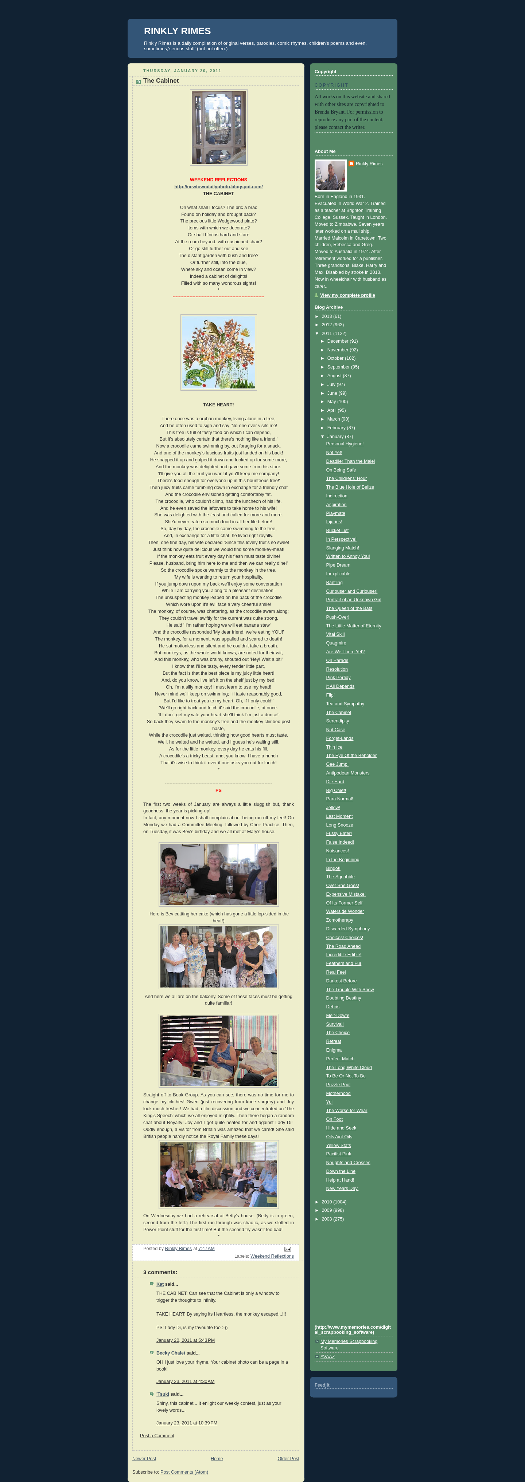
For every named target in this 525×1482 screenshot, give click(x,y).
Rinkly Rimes (369, 163)
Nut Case (336, 729)
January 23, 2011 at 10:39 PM (186, 1423)
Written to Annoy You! (348, 556)
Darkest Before (341, 981)
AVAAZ (327, 1356)
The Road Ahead (343, 946)
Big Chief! (336, 790)
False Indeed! (340, 842)
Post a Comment (157, 1435)
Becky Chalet (170, 1353)
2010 (328, 1202)
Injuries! (334, 521)
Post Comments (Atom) (184, 1472)
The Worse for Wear (347, 1110)
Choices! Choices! (344, 937)
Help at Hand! (340, 1180)
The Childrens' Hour (346, 478)
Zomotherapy (339, 920)
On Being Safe (341, 470)
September (339, 367)
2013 (328, 316)
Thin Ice (334, 747)
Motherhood (338, 1093)
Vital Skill (335, 634)
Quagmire (336, 643)
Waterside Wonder (345, 911)
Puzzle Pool (338, 1084)
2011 (328, 333)
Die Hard (335, 781)
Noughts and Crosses (348, 1162)
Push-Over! (338, 617)
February (337, 427)
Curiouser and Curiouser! (352, 591)
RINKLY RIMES (177, 30)
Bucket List (337, 530)
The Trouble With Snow (350, 989)
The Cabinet (338, 712)
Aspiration (336, 504)
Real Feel (336, 972)
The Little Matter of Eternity (353, 625)
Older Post (288, 1458)
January (336, 436)
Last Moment (339, 816)
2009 (328, 1210)
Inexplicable (338, 573)
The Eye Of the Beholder (351, 755)
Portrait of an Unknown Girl (353, 599)
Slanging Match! (342, 548)
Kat (160, 1284)
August (335, 375)
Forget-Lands (340, 738)
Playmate (336, 513)
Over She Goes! (342, 885)
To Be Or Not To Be (346, 1076)
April (332, 410)
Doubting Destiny (343, 998)
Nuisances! (337, 851)
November (338, 349)
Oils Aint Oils (339, 1136)
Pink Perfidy (338, 677)
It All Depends (340, 686)
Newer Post (144, 1458)
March (334, 419)
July (332, 384)
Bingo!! (333, 868)
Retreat (333, 1041)
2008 (328, 1219)
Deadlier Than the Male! (350, 461)
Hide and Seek (341, 1128)
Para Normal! (339, 798)
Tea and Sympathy (345, 703)
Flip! (330, 695)
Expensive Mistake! (346, 894)
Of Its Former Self (344, 903)
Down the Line (341, 1171)
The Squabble (340, 876)
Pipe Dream (338, 565)
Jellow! (333, 807)
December (338, 341)
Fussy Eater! (339, 833)
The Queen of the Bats (349, 608)
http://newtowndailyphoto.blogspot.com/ (218, 186)
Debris (332, 1006)
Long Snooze (339, 825)
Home (217, 1458)
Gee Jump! (337, 764)
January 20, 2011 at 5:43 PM (185, 1340)
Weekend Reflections (272, 1256)
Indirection (336, 495)
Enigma (334, 1050)
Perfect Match (340, 1058)
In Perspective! (341, 539)
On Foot (334, 1119)
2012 (328, 324)
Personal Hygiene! (345, 443)
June (333, 393)
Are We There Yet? (345, 651)
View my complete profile (347, 295)
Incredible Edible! (344, 954)
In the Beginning (342, 859)
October (336, 358)
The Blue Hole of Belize (350, 487)
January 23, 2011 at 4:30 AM (185, 1381)
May (332, 401)
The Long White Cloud (349, 1067)
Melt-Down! (338, 1015)
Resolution (337, 669)
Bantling (334, 582)
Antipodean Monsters (348, 773)
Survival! (335, 1024)
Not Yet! (334, 452)
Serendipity (337, 721)
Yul (329, 1102)
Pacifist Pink (338, 1153)
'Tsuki (162, 1394)
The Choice (338, 1032)
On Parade (337, 660)
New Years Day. (342, 1188)
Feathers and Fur (344, 963)
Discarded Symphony (348, 928)
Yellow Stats (338, 1145)
